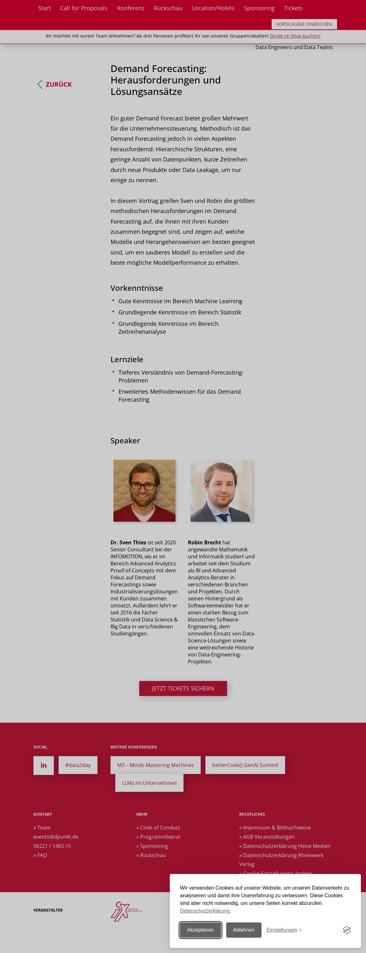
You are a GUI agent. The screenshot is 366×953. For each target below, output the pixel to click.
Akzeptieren (200, 930)
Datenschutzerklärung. (205, 911)
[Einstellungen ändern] (284, 930)
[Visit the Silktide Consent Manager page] (347, 930)
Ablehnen (244, 930)
